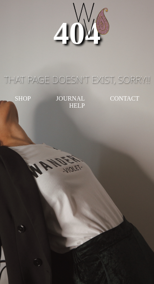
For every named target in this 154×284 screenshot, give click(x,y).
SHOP (23, 98)
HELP (77, 105)
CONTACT (124, 98)
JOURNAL (70, 98)
